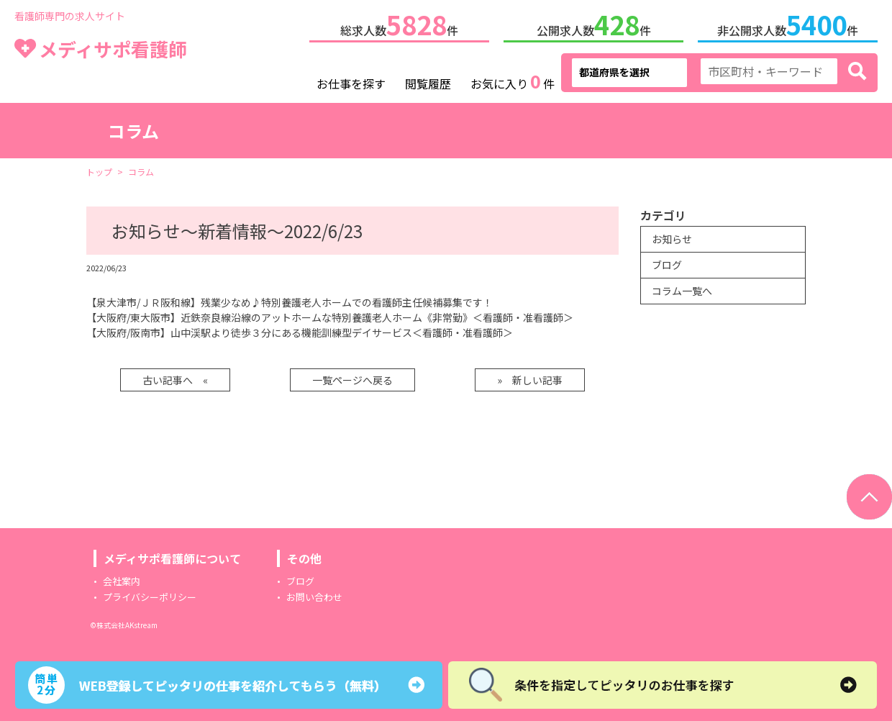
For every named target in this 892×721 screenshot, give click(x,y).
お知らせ (672, 236)
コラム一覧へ (682, 288)
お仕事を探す (351, 80)
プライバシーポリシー (149, 594)
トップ (99, 169)
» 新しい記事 (530, 377)
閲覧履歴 (428, 80)
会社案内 (121, 578)
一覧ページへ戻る (352, 377)
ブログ (667, 262)
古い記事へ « (175, 377)
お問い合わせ (314, 594)
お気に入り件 (512, 79)
